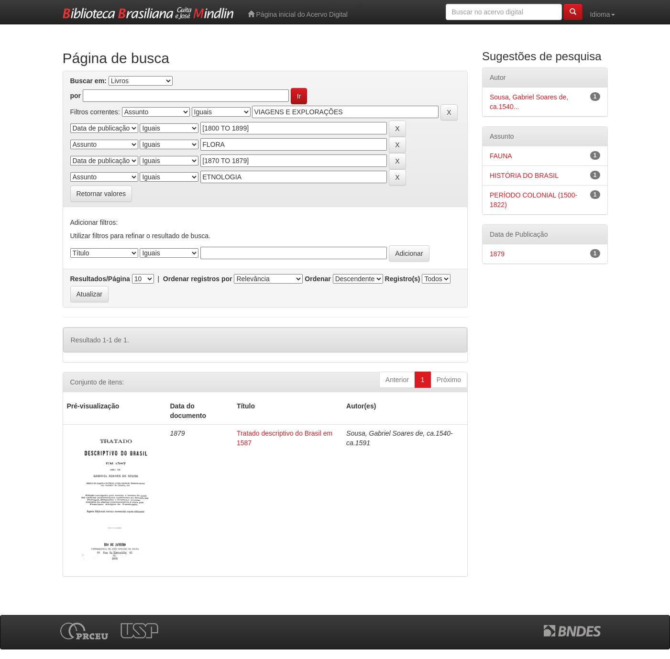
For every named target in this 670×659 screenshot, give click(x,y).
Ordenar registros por (197, 279)
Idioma (602, 14)
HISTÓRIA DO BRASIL (524, 175)
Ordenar (317, 279)
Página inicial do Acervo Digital (298, 14)
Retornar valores (101, 194)
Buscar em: (88, 81)
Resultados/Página (100, 279)
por (75, 95)
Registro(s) (402, 279)
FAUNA (501, 156)
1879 (497, 254)
